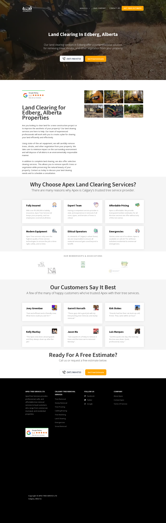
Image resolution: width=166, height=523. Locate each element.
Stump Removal (61, 403)
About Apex (118, 396)
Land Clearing (60, 418)
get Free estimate (132, 8)
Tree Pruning (60, 407)
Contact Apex (119, 400)
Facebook (91, 396)
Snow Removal (61, 426)
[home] (27, 8)
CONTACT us (114, 8)
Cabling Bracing (61, 411)
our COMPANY (100, 8)
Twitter (89, 400)
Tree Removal (60, 399)
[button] (85, 8)
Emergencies (60, 422)
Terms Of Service (120, 404)
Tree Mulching (60, 414)
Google (90, 404)
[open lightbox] (93, 96)
